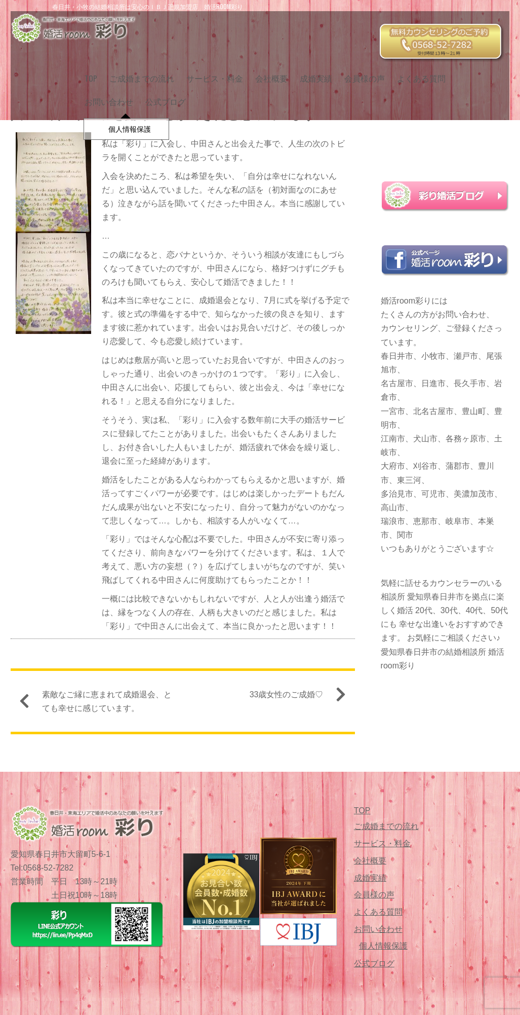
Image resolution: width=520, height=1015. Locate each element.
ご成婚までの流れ (137, 71)
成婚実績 (312, 71)
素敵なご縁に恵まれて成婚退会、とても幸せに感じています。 (100, 704)
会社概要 (267, 71)
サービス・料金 (210, 71)
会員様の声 (360, 71)
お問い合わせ (478, 71)
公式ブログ (101, 95)
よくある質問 (417, 71)
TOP (87, 71)
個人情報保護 (383, 946)
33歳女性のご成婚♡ (294, 698)
